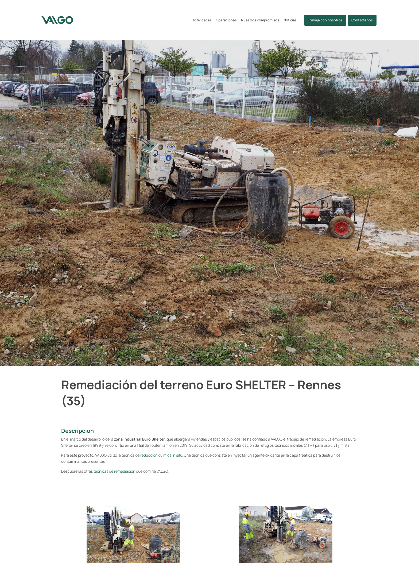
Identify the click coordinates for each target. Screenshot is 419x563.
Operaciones (226, 20)
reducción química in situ (161, 458)
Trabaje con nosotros (325, 20)
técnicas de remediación (114, 474)
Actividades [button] (202, 20)
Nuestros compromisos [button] (260, 20)
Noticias (290, 20)
